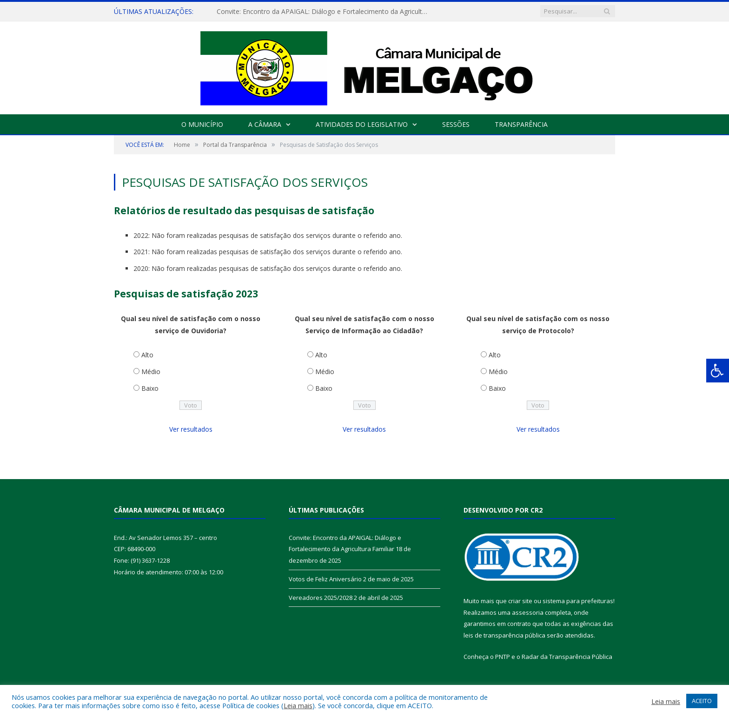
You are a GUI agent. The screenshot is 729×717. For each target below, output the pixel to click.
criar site (520, 601)
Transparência (521, 124)
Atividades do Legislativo (362, 124)
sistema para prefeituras (578, 601)
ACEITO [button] (702, 701)
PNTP (502, 656)
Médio (150, 371)
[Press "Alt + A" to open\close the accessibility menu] (717, 370)
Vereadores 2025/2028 (320, 597)
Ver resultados (190, 429)
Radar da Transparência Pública (567, 656)
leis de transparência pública (504, 635)
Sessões (456, 124)
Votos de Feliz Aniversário (325, 579)
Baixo (150, 388)
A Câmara (264, 124)
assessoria (527, 612)
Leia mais (298, 705)
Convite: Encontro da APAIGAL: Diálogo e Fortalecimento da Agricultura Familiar (324, 11)
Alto (147, 354)
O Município (202, 124)
